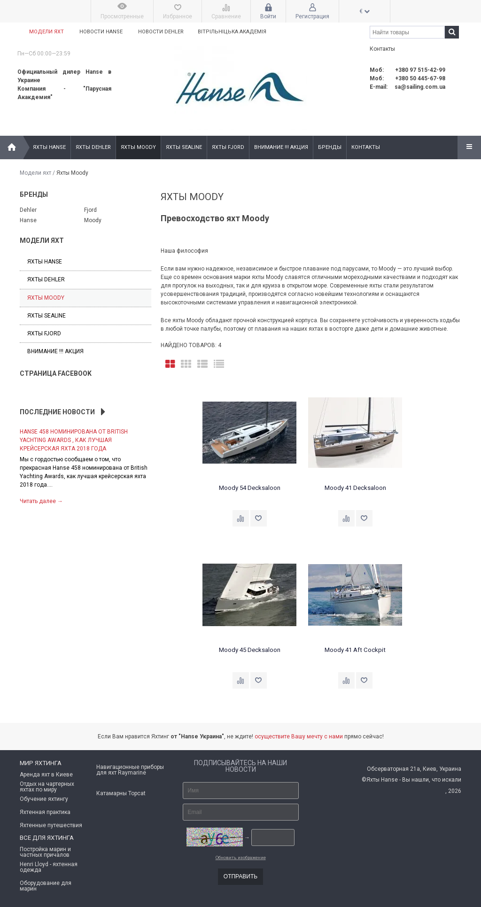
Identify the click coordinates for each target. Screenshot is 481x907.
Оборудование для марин (45, 886)
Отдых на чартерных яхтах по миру (47, 787)
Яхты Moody (138, 147)
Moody (92, 220)
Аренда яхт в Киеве (46, 774)
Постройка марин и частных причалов (45, 852)
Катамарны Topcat (121, 793)
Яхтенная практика (45, 812)
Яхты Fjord (228, 147)
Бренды (329, 147)
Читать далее (41, 501)
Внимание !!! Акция (281, 147)
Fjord (90, 210)
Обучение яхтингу (44, 799)
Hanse (28, 220)
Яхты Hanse (49, 147)
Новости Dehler (161, 32)
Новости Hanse (101, 32)
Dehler (28, 210)
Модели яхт (46, 32)
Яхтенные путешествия (51, 825)
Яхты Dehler (93, 147)
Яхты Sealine (184, 147)
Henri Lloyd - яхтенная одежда (49, 867)
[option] (85, 465)
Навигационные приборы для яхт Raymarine (130, 770)
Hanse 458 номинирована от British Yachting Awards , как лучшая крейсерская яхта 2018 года (74, 440)
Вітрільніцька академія (233, 32)
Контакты (365, 147)
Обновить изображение (241, 857)
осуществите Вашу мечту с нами (299, 736)
